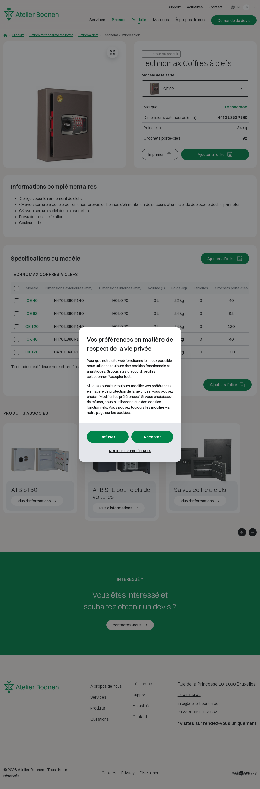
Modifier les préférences (130, 451)
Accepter (152, 436)
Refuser (108, 436)
